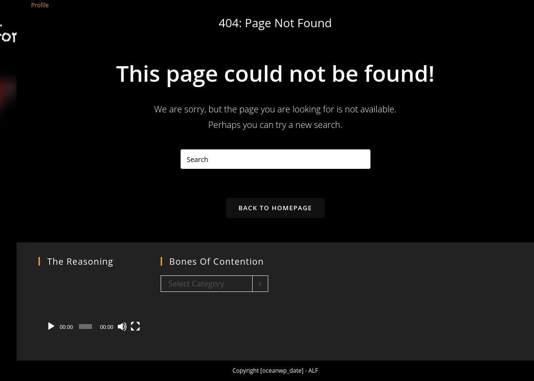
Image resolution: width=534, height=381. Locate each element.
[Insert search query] (275, 159)
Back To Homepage (275, 207)
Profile (40, 5)
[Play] (51, 326)
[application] (92, 305)
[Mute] (122, 326)
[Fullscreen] (135, 326)
